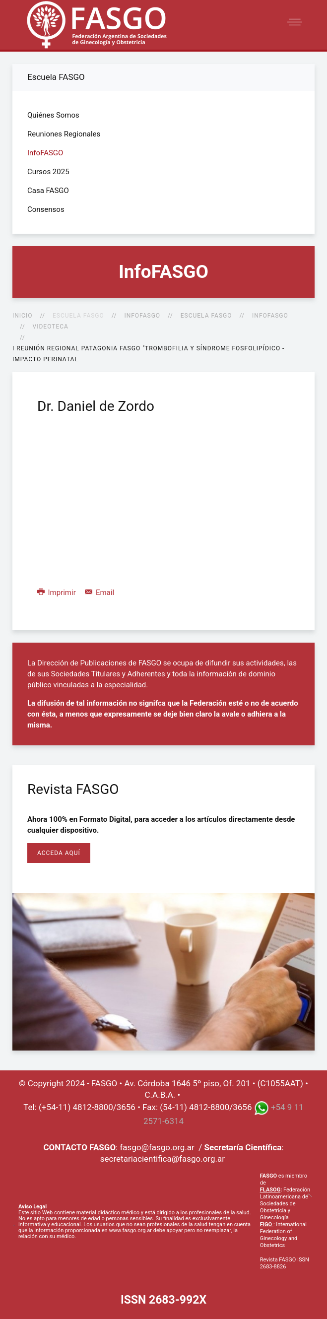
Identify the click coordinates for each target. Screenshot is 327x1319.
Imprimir (57, 592)
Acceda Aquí (58, 853)
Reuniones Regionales (63, 134)
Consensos (46, 209)
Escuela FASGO (206, 315)
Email (99, 592)
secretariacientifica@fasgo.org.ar (162, 1159)
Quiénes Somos (53, 115)
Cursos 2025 (48, 171)
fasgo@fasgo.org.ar (157, 1147)
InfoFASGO (142, 315)
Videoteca (50, 326)
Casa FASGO (48, 190)
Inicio (22, 315)
